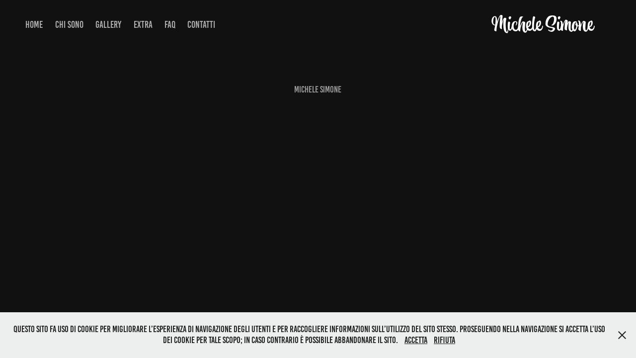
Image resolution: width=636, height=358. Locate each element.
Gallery (108, 24)
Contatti (201, 24)
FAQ (169, 24)
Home (34, 24)
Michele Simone (542, 24)
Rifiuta (444, 340)
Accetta (415, 340)
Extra (143, 24)
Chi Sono (69, 24)
